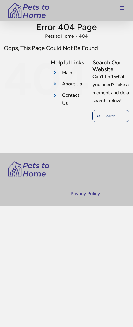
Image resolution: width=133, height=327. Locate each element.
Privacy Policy (85, 194)
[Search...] (110, 116)
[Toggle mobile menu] (122, 9)
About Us (72, 84)
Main (67, 72)
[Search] (98, 116)
